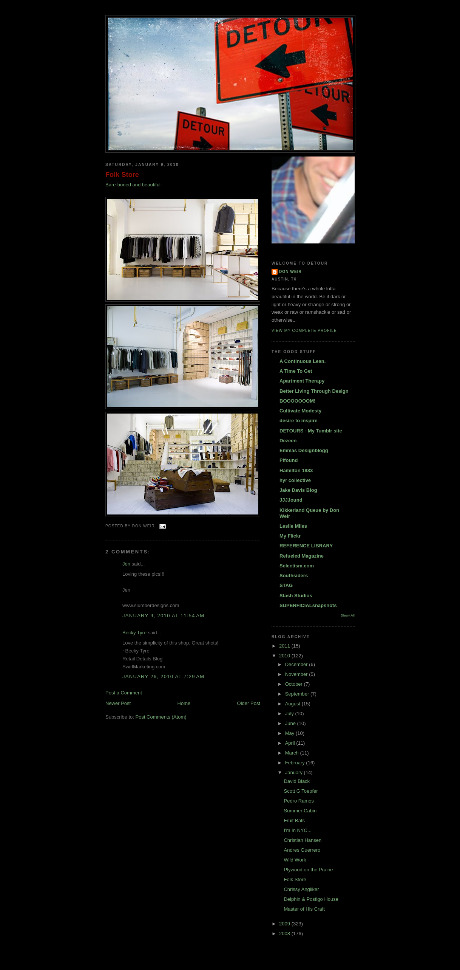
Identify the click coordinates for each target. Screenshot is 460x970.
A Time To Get (295, 371)
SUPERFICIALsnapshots (308, 605)
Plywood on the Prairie (308, 869)
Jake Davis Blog (298, 490)
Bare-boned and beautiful (133, 184)
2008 (285, 933)
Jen (126, 564)
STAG (286, 585)
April (290, 743)
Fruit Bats (294, 820)
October (294, 684)
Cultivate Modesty (300, 411)
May (290, 733)
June (291, 723)
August (293, 704)
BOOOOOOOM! (297, 401)
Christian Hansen (302, 840)
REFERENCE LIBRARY (306, 546)
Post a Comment (123, 693)
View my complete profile (304, 330)
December (297, 664)
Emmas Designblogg (303, 450)
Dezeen (288, 440)
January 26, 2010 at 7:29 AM (163, 676)
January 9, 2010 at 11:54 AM (163, 615)
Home (184, 703)
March (292, 753)
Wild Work (295, 860)
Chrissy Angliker (301, 889)
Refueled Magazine (301, 556)
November (297, 674)
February (295, 762)
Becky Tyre (134, 632)
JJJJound (291, 500)
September (297, 694)
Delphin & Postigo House (311, 899)
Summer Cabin (300, 810)
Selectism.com (296, 566)
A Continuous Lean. (302, 361)
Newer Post (118, 703)
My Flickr (290, 536)
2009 (285, 924)
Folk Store (122, 174)
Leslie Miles (293, 526)
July (290, 713)
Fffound (288, 460)
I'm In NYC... (297, 830)
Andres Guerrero (302, 850)
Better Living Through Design (314, 391)
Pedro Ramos (298, 801)
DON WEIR (290, 272)
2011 (285, 646)
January (294, 772)
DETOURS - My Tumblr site (310, 431)
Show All (348, 615)
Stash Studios (295, 595)
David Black (297, 781)
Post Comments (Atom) (161, 717)
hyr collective (295, 480)
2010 (285, 656)
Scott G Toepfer (301, 791)
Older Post (248, 703)
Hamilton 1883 (296, 470)
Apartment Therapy (301, 381)
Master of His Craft (304, 909)
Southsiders (293, 575)
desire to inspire (298, 420)
